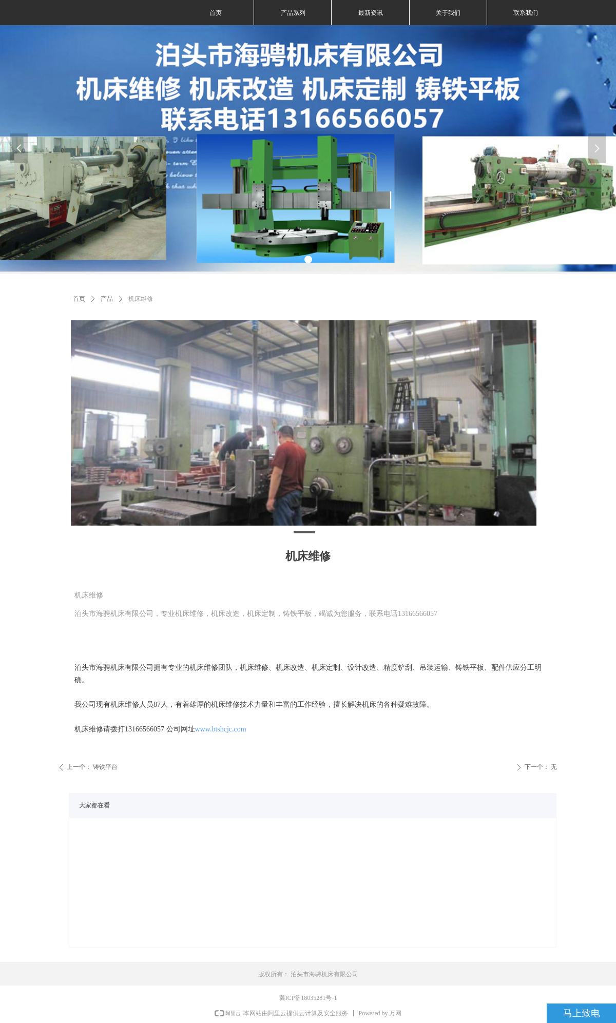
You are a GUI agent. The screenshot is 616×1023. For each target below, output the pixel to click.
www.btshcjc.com (220, 729)
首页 (79, 298)
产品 (107, 298)
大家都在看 (94, 805)
